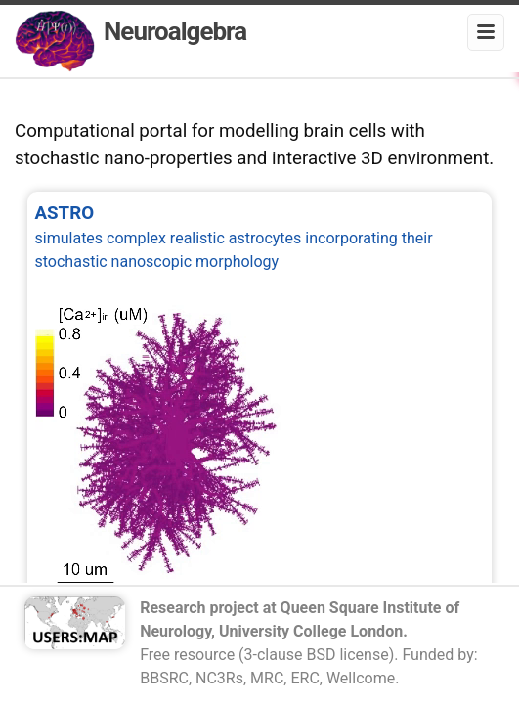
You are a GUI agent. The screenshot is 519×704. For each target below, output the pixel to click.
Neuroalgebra (130, 41)
